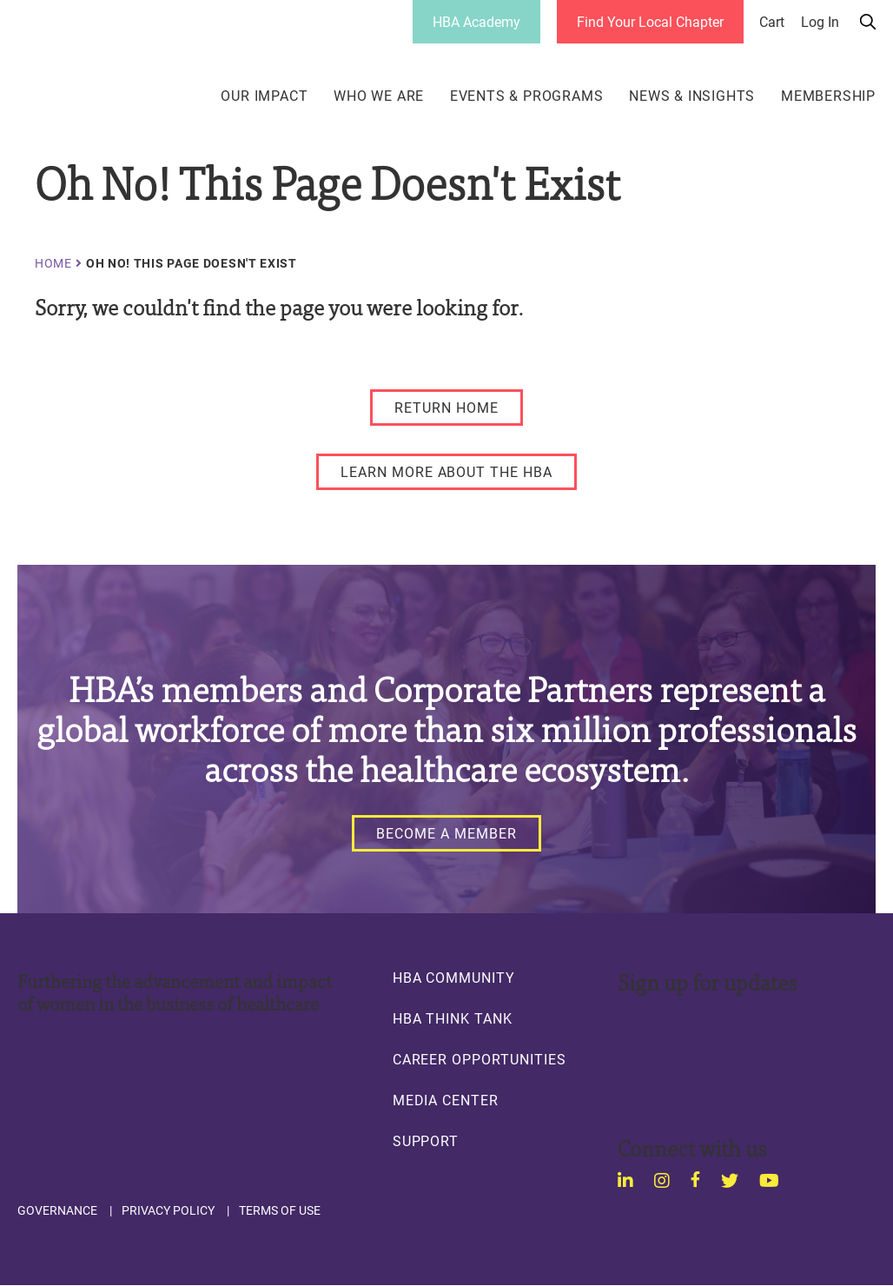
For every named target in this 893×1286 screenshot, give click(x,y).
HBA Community (454, 977)
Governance (57, 1210)
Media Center (446, 1100)
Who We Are (379, 95)
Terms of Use (280, 1210)
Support (426, 1141)
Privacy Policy (168, 1210)
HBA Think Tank (453, 1018)
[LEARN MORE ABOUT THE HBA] (446, 472)
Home (53, 263)
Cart (771, 21)
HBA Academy (476, 21)
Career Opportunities (479, 1059)
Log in (820, 21)
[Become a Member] (446, 833)
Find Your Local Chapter (650, 21)
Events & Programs (527, 95)
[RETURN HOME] (446, 407)
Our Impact (264, 95)
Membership (828, 95)
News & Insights (692, 95)
